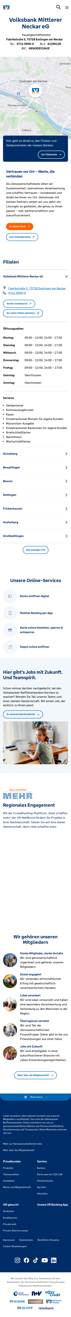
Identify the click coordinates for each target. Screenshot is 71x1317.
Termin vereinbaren (19, 303)
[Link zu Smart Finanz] (53, 1301)
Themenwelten (11, 1174)
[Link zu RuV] (37, 1293)
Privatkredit (9, 1224)
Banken (41, 1168)
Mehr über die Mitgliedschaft (35, 1075)
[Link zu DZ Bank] (17, 1301)
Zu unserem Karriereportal (23, 714)
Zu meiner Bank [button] (19, 226)
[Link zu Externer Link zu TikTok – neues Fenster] (36, 1260)
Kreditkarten (10, 1217)
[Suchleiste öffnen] (58, 7)
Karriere (41, 1187)
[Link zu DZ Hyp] (25, 1308)
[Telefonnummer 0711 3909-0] (17, 293)
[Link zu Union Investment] (21, 1293)
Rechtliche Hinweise (48, 1239)
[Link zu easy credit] (52, 1293)
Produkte (8, 1168)
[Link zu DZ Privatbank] (35, 1301)
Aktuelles (42, 1193)
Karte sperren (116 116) (49, 1174)
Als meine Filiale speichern (23, 313)
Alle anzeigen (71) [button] (35, 549)
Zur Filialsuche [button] (51, 154)
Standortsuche (45, 1180)
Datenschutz (26, 1239)
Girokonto (8, 1211)
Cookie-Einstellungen (15, 1246)
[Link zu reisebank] (46, 1308)
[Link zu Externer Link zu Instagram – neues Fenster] (17, 1260)
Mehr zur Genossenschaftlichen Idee (22, 1143)
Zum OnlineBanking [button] (22, 237)
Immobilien (9, 1180)
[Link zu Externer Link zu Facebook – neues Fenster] (26, 1260)
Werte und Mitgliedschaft (17, 1187)
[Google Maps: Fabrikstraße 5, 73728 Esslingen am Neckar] (37, 288)
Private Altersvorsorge (15, 1230)
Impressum (9, 1239)
